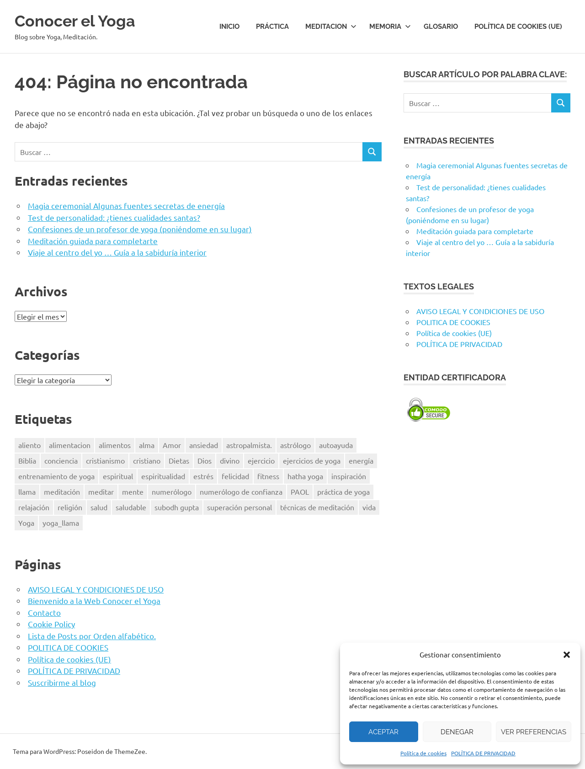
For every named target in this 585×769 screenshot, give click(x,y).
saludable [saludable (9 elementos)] (131, 507)
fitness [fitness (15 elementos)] (268, 476)
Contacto (44, 612)
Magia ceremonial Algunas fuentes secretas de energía (126, 205)
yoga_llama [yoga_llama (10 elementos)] (61, 522)
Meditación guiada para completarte (93, 241)
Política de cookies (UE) (518, 26)
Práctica (272, 26)
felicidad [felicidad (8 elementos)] (235, 476)
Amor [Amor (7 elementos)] (172, 444)
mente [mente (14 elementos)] (133, 491)
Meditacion (330, 26)
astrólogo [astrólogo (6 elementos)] (295, 444)
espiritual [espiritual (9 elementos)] (118, 476)
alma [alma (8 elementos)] (146, 444)
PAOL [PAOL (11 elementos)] (300, 491)
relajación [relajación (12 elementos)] (33, 507)
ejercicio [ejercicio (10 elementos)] (261, 460)
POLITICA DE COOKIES (68, 647)
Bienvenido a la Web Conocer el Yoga (94, 600)
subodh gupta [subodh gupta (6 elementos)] (176, 507)
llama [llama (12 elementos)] (27, 491)
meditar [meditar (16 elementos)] (101, 491)
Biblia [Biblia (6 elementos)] (27, 460)
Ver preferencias (533, 732)
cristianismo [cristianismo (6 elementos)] (105, 460)
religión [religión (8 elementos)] (70, 507)
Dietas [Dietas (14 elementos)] (179, 460)
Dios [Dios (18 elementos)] (204, 460)
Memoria (390, 26)
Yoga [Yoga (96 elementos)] (26, 522)
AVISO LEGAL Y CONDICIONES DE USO (96, 589)
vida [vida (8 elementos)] (369, 507)
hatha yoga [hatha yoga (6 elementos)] (305, 476)
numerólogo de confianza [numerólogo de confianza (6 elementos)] (241, 491)
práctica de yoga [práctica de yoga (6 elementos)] (343, 491)
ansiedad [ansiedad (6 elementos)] (203, 444)
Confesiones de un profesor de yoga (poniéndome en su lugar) (140, 229)
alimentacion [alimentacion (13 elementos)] (69, 444)
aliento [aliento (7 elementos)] (29, 444)
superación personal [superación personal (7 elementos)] (239, 507)
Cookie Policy (51, 624)
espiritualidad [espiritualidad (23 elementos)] (163, 476)
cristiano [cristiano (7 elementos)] (146, 460)
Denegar (457, 732)
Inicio (229, 26)
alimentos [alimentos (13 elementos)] (115, 444)
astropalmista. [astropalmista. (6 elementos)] (249, 444)
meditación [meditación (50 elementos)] (62, 491)
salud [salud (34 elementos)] (98, 507)
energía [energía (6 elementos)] (361, 460)
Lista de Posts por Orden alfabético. (92, 636)
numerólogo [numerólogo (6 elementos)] (171, 491)
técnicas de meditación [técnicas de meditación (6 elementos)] (317, 507)
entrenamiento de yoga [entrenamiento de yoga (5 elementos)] (56, 476)
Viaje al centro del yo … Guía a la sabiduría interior (117, 252)
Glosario (441, 26)
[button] (566, 654)
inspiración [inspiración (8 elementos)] (348, 476)
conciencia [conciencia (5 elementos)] (61, 460)
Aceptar (383, 732)
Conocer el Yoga (82, 20)
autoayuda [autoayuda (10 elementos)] (336, 444)
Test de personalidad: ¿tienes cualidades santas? (114, 217)
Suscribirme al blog (62, 682)
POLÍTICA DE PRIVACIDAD (483, 753)
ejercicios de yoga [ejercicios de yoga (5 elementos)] (311, 460)
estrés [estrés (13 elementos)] (203, 476)
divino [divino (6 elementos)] (229, 460)
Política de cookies (423, 753)
